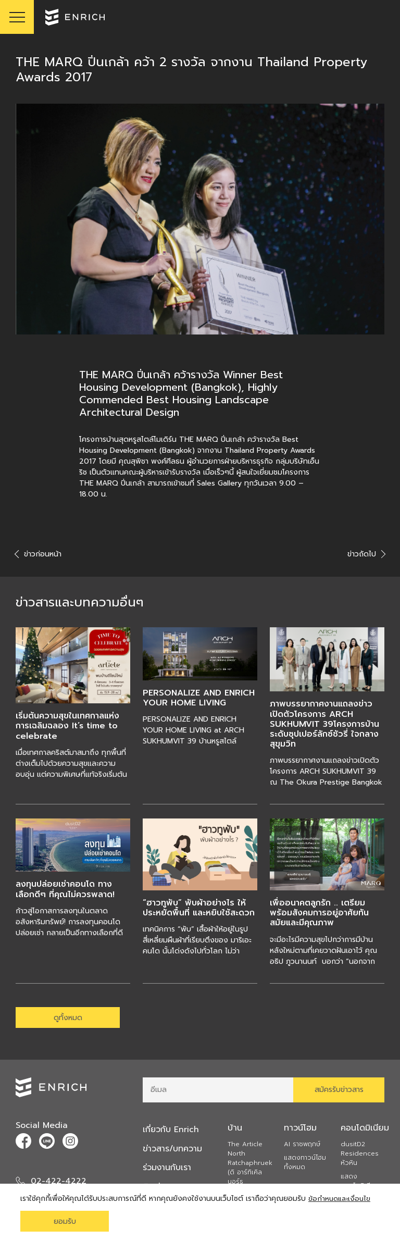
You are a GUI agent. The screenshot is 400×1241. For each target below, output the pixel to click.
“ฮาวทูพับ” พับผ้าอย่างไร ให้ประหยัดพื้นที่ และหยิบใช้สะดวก (199, 908)
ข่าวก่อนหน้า (38, 554)
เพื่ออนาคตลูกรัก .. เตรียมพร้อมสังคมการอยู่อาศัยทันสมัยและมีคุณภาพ (319, 913)
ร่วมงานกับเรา (168, 1168)
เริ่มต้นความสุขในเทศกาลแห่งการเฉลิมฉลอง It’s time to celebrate (67, 726)
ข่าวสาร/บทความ (173, 1149)
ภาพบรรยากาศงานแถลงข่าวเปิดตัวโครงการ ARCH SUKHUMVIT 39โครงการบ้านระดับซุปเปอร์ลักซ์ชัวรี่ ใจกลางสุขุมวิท (324, 724)
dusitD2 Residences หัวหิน (360, 1154)
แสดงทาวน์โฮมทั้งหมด (305, 1163)
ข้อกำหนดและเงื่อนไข (340, 1198)
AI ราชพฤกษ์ (302, 1145)
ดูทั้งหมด (68, 1017)
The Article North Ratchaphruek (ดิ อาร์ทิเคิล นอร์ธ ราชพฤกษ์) (250, 1168)
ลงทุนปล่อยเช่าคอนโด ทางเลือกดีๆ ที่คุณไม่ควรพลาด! (65, 889)
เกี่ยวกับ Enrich (172, 1130)
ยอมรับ (65, 1221)
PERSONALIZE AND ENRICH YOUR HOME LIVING (199, 698)
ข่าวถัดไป (365, 554)
